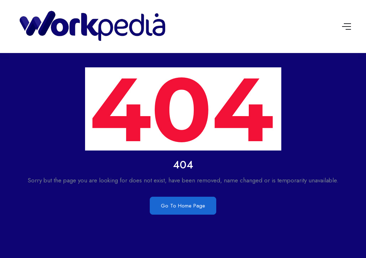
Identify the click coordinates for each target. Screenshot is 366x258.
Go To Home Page (183, 206)
